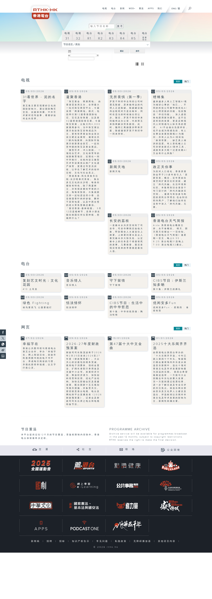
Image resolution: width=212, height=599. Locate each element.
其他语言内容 (167, 541)
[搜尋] (190, 7)
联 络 (130, 449)
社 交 (87, 449)
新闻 (121, 10)
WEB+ (131, 10)
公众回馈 (174, 450)
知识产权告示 (81, 541)
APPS (150, 10)
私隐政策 (121, 541)
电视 (103, 10)
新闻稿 (36, 541)
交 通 (44, 449)
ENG (174, 8)
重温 (140, 10)
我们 (158, 10)
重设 (122, 51)
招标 (63, 541)
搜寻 (137, 51)
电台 (112, 10)
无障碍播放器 (143, 541)
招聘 (50, 541)
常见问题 (103, 541)
